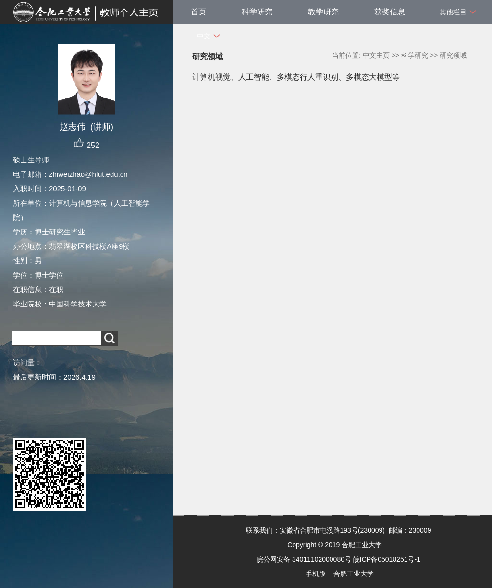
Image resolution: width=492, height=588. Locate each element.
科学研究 (257, 12)
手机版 (316, 573)
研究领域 (453, 55)
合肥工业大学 (353, 573)
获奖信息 (389, 12)
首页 (198, 12)
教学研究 (323, 12)
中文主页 (376, 55)
